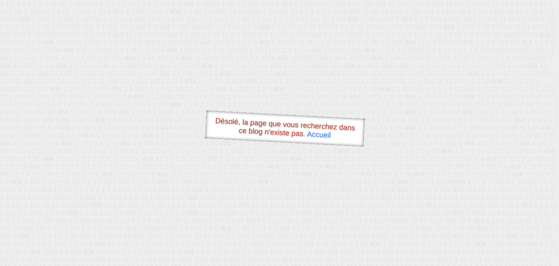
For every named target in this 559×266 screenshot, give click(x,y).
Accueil (319, 134)
